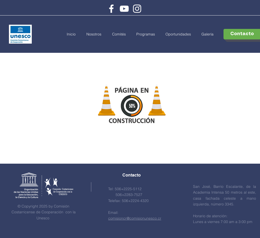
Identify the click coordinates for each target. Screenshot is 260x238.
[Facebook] (111, 8)
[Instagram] (137, 8)
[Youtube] (124, 8)
